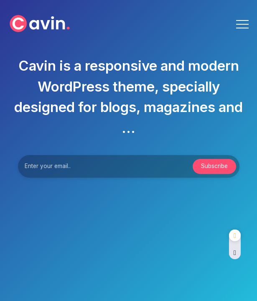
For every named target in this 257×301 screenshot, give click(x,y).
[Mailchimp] (214, 166)
